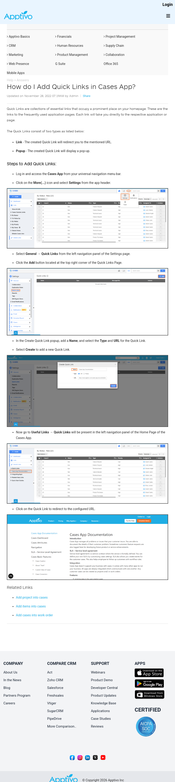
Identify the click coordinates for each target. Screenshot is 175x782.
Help (10, 80)
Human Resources (69, 45)
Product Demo (102, 680)
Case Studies (101, 719)
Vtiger (51, 703)
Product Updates (103, 695)
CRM (11, 45)
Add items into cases (31, 606)
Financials (63, 36)
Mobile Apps (16, 73)
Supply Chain (114, 45)
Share (86, 96)
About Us (10, 672)
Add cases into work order (34, 615)
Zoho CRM (55, 680)
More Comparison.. (61, 726)
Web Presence (18, 64)
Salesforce (55, 688)
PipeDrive (54, 719)
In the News (12, 680)
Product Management (71, 55)
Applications (100, 711)
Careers (9, 703)
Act (49, 672)
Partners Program (16, 695)
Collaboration (114, 55)
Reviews (97, 726)
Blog (6, 688)
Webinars (98, 672)
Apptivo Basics (18, 36)
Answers (23, 80)
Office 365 (111, 64)
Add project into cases (32, 597)
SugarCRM (55, 711)
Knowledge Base (103, 703)
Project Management (119, 36)
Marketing (15, 55)
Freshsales (55, 695)
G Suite (60, 64)
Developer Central (104, 688)
